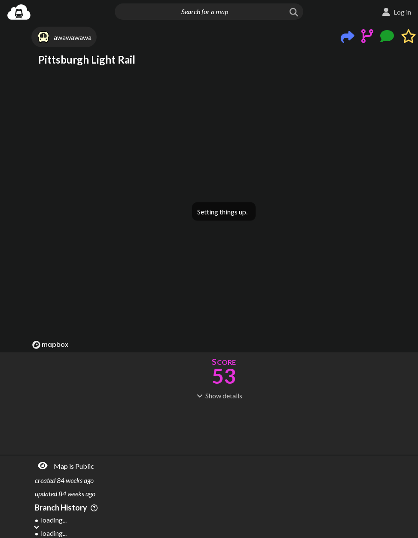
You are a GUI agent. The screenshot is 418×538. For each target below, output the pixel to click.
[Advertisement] (224, 426)
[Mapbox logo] (50, 345)
